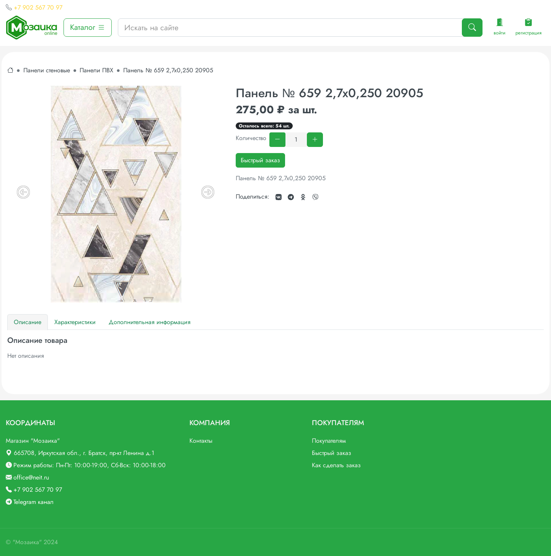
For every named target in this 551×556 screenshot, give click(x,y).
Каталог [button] (87, 27)
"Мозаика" (27, 542)
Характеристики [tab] (75, 322)
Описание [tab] (27, 322)
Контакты (200, 440)
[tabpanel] (275, 348)
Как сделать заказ (336, 465)
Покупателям (329, 440)
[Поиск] (472, 27)
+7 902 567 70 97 (38, 7)
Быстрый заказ (260, 160)
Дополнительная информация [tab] (150, 322)
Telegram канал (33, 501)
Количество (251, 138)
